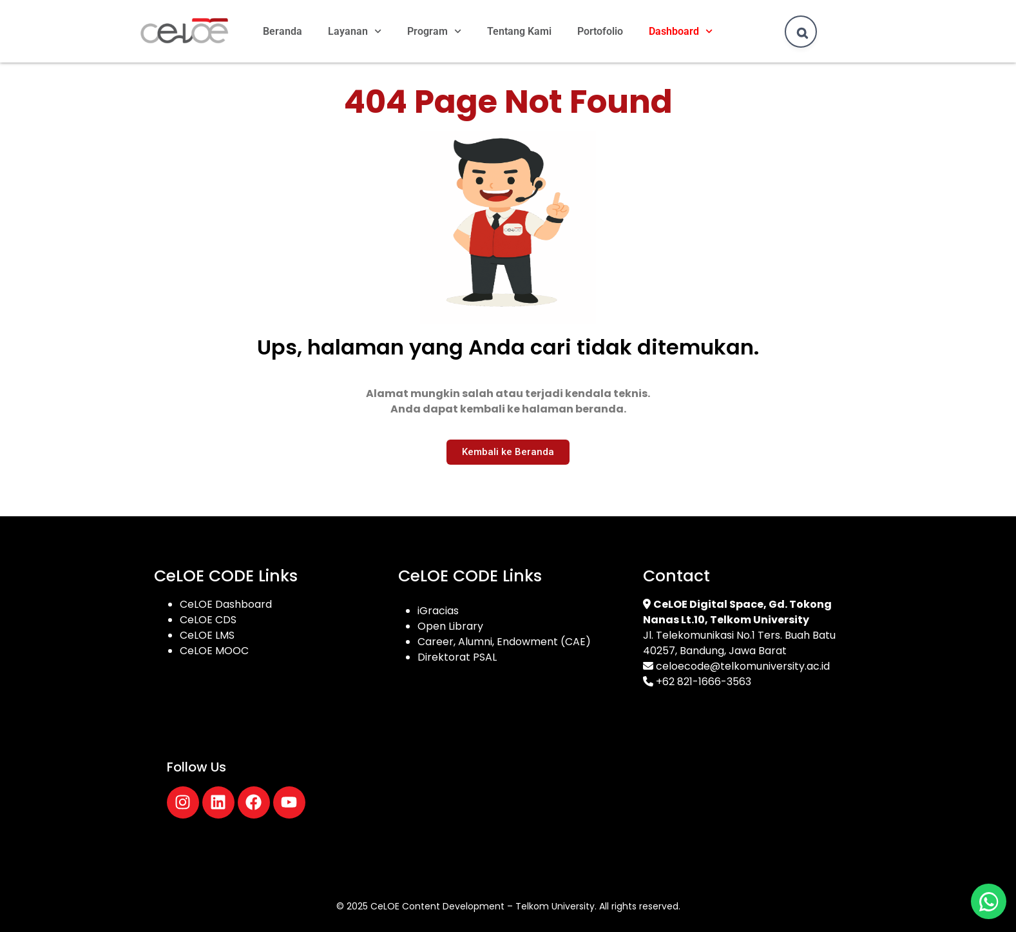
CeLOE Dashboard (226, 604)
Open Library (450, 626)
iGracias (438, 610)
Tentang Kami (519, 31)
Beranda (282, 31)
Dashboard (681, 31)
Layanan (354, 31)
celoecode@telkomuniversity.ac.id (743, 666)
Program (434, 31)
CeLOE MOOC (214, 650)
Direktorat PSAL (457, 657)
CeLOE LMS (207, 635)
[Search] (802, 33)
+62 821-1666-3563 (703, 681)
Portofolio (600, 31)
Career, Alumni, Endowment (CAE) (504, 641)
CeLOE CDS (208, 619)
